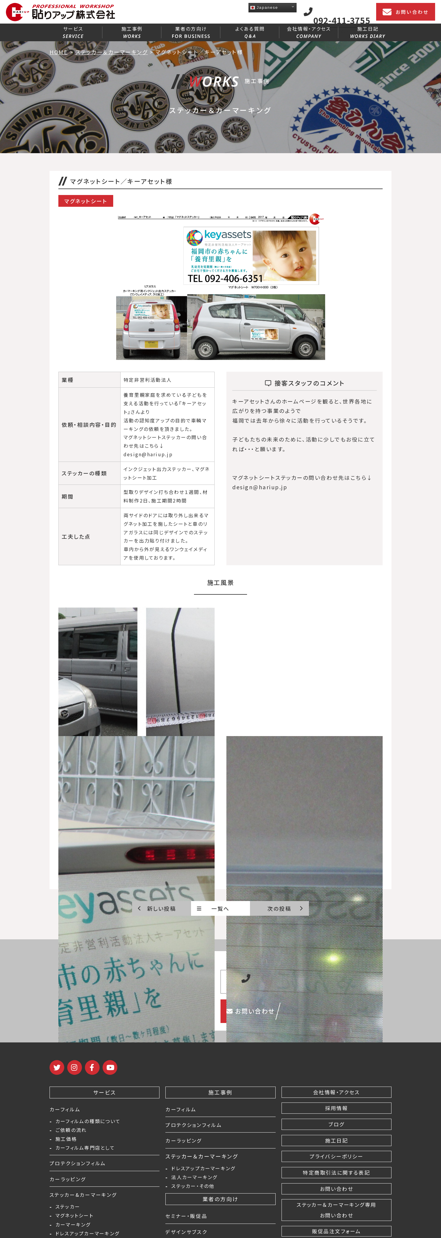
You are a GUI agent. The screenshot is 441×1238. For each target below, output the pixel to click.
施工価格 (66, 1140)
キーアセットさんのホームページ (274, 401)
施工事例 (132, 31)
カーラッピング (69, 1181)
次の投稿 (285, 908)
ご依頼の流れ (71, 1131)
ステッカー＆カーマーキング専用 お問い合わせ (336, 1210)
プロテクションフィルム (79, 1165)
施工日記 (368, 31)
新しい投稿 (157, 908)
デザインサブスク (187, 1233)
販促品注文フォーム (336, 1231)
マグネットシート (74, 1219)
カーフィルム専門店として (85, 1150)
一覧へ (213, 908)
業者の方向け (191, 31)
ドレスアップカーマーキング (203, 1168)
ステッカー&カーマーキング (85, 1197)
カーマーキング (73, 1229)
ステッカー (67, 1210)
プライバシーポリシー (336, 1156)
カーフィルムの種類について (88, 1121)
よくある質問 (250, 32)
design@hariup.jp (148, 454)
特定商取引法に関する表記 (336, 1172)
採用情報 (336, 1108)
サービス (73, 31)
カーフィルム (66, 1109)
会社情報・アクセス (309, 31)
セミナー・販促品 (187, 1217)
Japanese (264, 7)
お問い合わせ (406, 12)
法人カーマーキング (194, 1178)
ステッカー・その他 (192, 1188)
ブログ (336, 1124)
